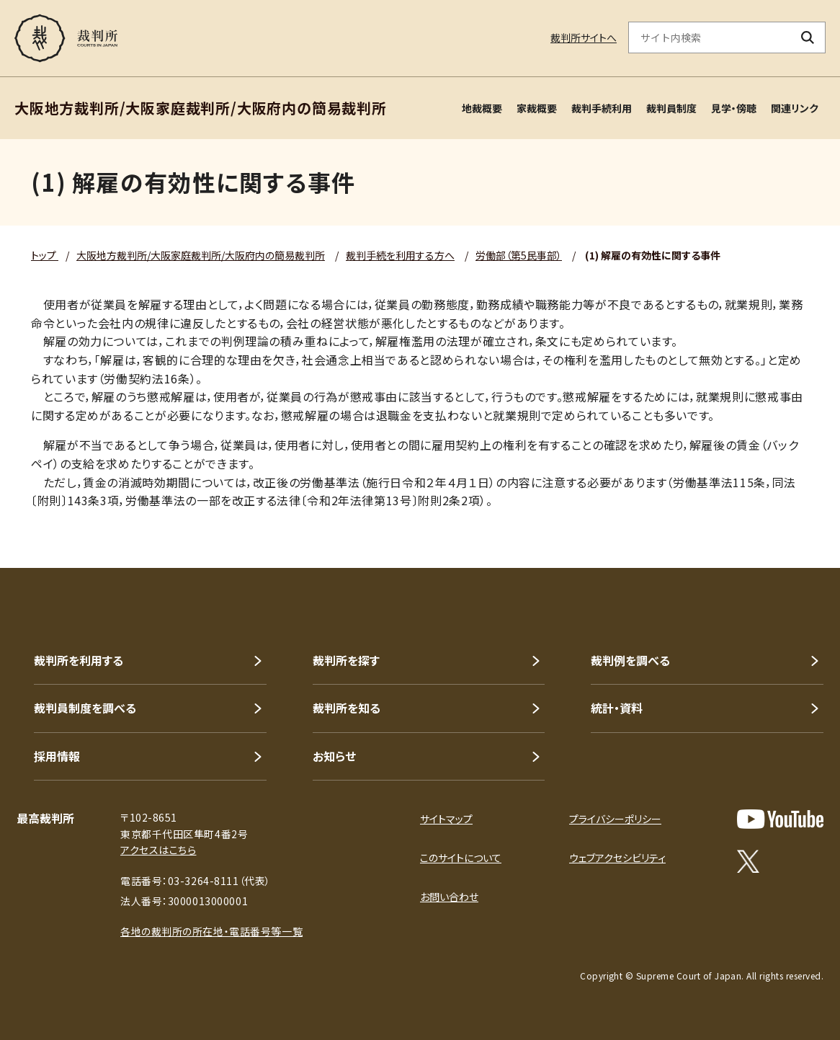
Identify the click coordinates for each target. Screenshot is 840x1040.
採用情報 (57, 756)
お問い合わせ (449, 896)
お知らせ (334, 756)
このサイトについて (460, 857)
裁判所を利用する (78, 660)
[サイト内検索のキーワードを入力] (709, 37)
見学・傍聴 (733, 108)
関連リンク (794, 108)
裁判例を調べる (630, 660)
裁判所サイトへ (583, 37)
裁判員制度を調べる (85, 707)
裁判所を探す (346, 660)
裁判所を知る (346, 707)
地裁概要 (482, 108)
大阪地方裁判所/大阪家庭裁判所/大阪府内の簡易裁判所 (200, 255)
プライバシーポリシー (615, 819)
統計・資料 (617, 707)
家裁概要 (537, 108)
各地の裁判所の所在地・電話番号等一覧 (211, 931)
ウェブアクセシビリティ (617, 857)
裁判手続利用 (601, 108)
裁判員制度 (671, 108)
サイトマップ (446, 819)
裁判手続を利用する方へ (400, 255)
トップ (44, 255)
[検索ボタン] (808, 37)
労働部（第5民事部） (518, 255)
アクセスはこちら (158, 850)
